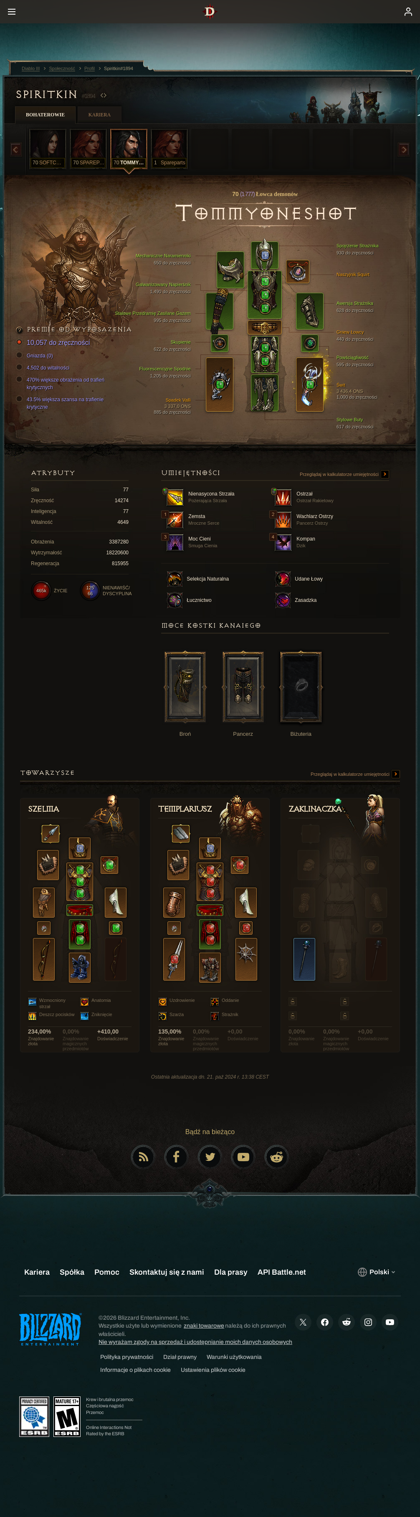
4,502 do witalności (43, 368)
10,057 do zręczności (54, 343)
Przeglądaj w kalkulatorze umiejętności (344, 474)
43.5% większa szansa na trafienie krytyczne (61, 403)
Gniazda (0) (35, 356)
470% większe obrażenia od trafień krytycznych (61, 383)
